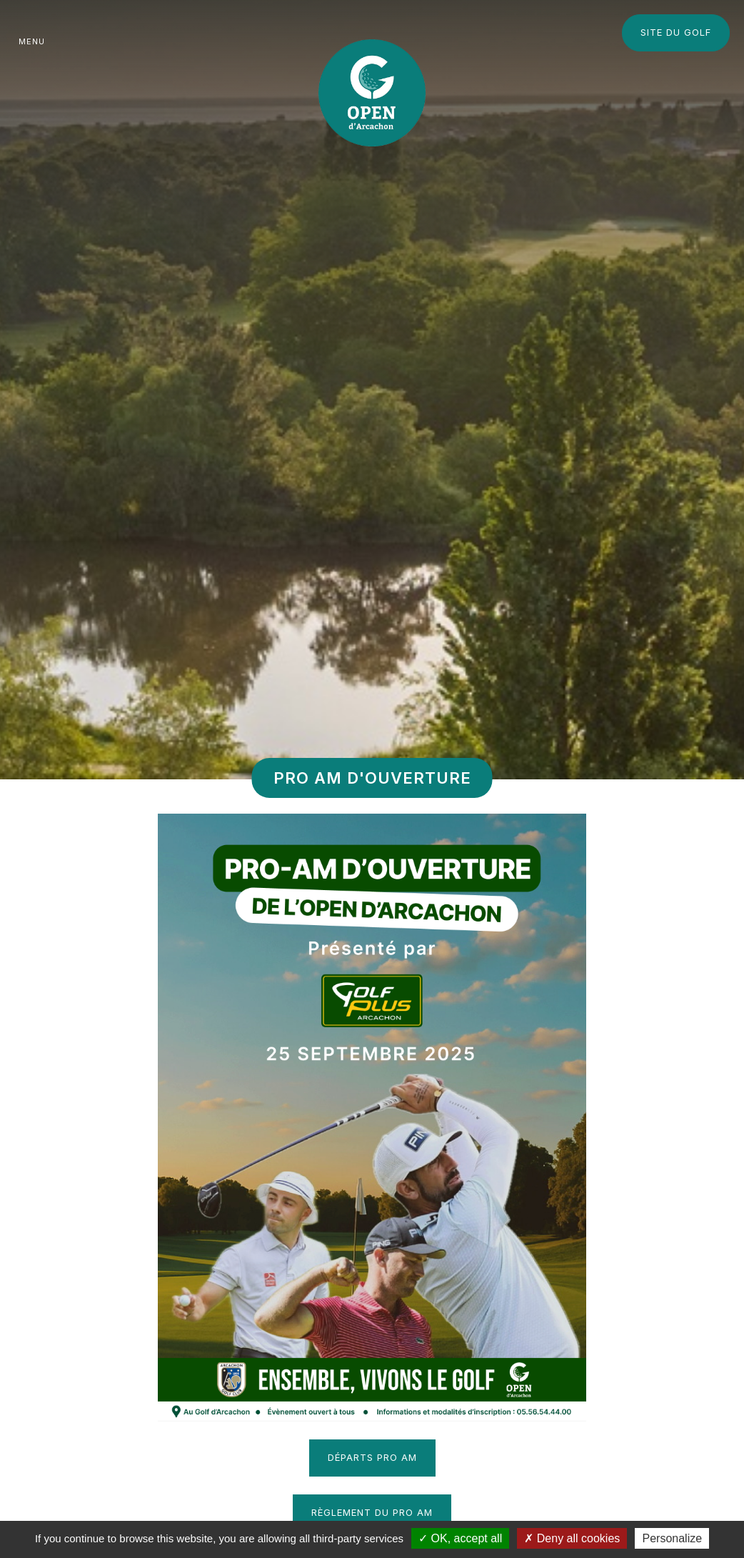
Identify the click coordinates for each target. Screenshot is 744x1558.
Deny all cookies (572, 1538)
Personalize (672, 1538)
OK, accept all (460, 1538)
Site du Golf (675, 32)
